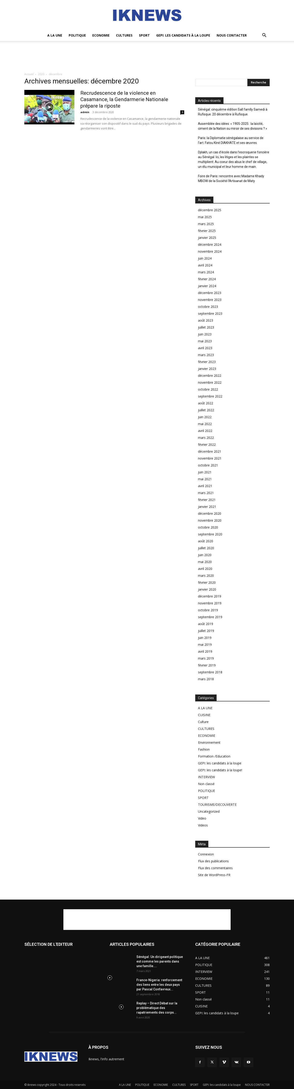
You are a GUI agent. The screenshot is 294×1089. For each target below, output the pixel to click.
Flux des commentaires (215, 868)
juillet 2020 (206, 548)
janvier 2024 (207, 286)
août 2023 (205, 320)
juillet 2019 (206, 631)
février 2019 (207, 665)
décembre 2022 (209, 375)
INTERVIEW (206, 777)
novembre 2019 (209, 603)
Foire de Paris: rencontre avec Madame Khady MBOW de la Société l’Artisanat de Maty (231, 178)
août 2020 (205, 541)
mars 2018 (206, 679)
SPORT (144, 35)
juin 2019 (205, 637)
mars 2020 (206, 575)
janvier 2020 (207, 589)
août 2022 (205, 403)
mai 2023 (205, 341)
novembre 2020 (209, 520)
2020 (41, 74)
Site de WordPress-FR (214, 875)
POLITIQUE (77, 35)
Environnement (209, 742)
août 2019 (205, 624)
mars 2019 (206, 658)
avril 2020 (205, 568)
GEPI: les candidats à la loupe (183, 35)
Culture (203, 722)
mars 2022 (206, 437)
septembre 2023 (210, 313)
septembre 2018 (210, 672)
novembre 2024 (209, 251)
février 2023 (207, 362)
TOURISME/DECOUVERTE (217, 804)
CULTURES (124, 35)
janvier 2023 (207, 368)
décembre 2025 (209, 210)
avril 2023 (205, 348)
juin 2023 (205, 334)
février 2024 (207, 279)
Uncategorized (209, 811)
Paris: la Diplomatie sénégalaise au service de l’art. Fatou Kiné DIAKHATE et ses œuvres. (230, 140)
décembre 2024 (209, 244)
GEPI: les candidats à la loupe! (220, 770)
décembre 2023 (209, 293)
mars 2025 (206, 224)
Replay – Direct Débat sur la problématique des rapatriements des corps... (156, 1007)
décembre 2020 (209, 513)
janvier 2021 (207, 506)
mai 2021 (205, 479)
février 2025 (207, 231)
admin (84, 112)
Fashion (204, 749)
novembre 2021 (209, 458)
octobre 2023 (208, 306)
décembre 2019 (209, 596)
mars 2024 (206, 272)
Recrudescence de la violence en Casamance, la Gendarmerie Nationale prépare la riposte (124, 99)
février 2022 (207, 444)
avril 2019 (205, 651)
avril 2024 (205, 265)
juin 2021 (205, 472)
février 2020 (207, 582)
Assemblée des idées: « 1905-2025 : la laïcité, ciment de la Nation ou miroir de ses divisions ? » (232, 126)
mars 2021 (206, 493)
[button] (264, 36)
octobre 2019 (208, 610)
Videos (203, 825)
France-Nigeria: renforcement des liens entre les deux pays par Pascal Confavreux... (159, 984)
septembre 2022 (210, 396)
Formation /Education (214, 756)
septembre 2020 (210, 534)
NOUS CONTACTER (232, 35)
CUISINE (204, 715)
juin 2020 (205, 555)
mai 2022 (205, 424)
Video (202, 818)
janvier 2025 (207, 237)
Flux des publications (213, 861)
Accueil (29, 74)
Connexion (206, 854)
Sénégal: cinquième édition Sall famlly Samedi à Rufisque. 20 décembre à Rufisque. (232, 112)
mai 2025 (205, 217)
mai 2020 (205, 562)
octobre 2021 (208, 465)
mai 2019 (205, 644)
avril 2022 (205, 431)
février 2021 (207, 499)
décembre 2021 (209, 451)
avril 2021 (205, 486)
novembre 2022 (209, 382)
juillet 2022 (206, 410)
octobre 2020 (208, 527)
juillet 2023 (206, 327)
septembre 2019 (210, 617)
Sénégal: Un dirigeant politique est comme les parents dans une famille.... (159, 961)
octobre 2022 (208, 389)
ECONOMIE (101, 35)
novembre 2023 (209, 299)
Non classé (206, 784)
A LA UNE (54, 35)
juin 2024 (205, 258)
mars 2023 (206, 355)
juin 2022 (205, 417)
